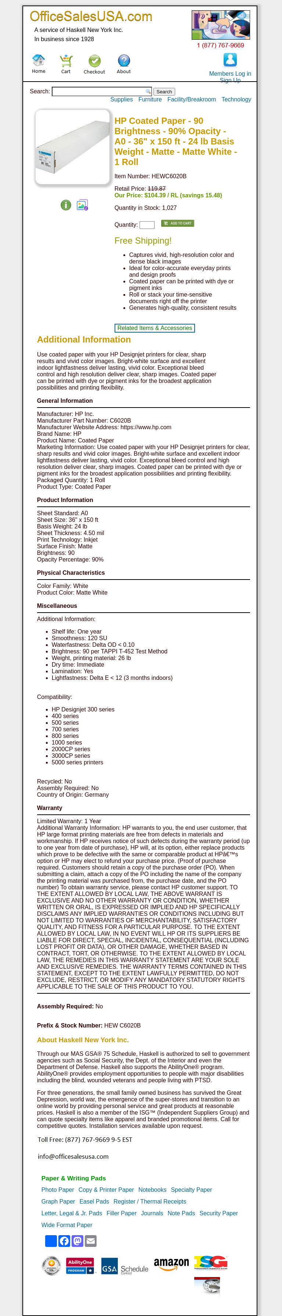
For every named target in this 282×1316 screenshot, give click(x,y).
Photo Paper (57, 1190)
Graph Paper (58, 1201)
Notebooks (152, 1190)
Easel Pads (94, 1201)
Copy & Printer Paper (106, 1190)
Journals (152, 1213)
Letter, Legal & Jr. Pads (71, 1213)
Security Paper (218, 1213)
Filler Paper (121, 1213)
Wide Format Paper (67, 1225)
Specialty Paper (191, 1190)
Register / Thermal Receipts (149, 1201)
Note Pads (181, 1213)
